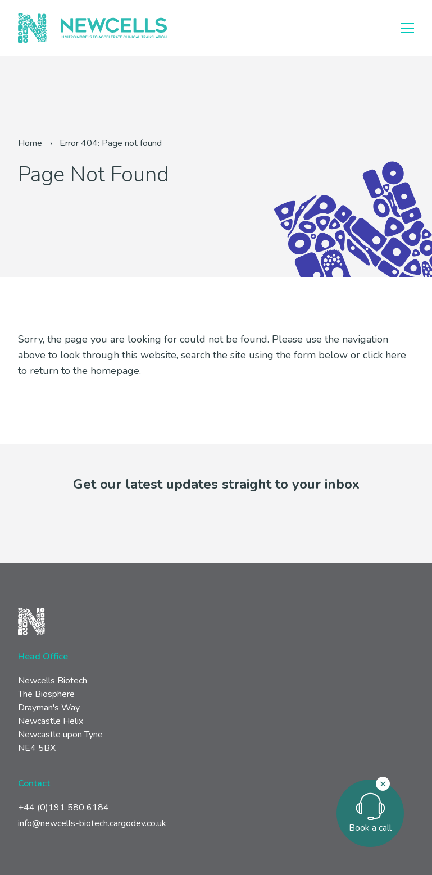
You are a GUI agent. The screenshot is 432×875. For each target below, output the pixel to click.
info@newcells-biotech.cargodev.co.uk (92, 823)
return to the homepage (84, 370)
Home (30, 143)
